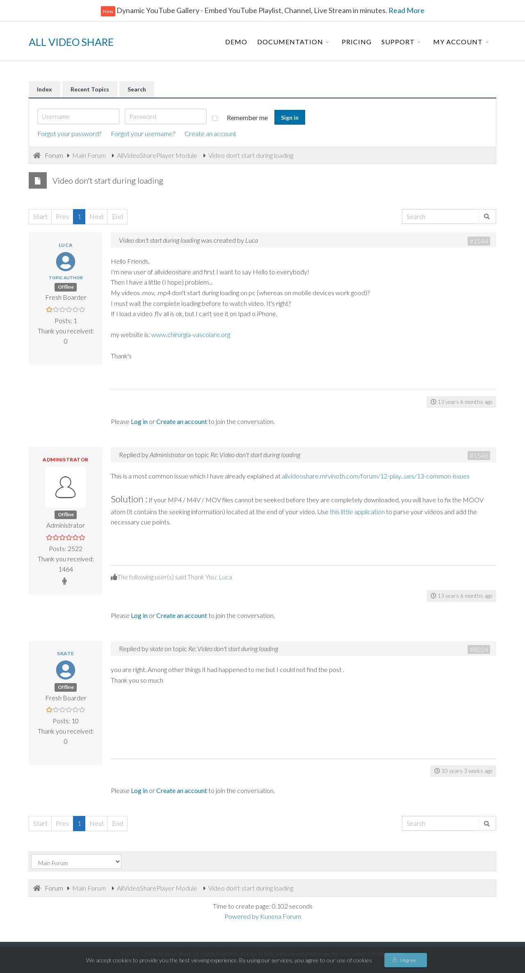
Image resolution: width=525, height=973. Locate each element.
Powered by (241, 916)
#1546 (479, 455)
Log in (139, 421)
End (117, 216)
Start (40, 216)
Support (398, 42)
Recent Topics (90, 89)
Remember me (240, 117)
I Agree (408, 960)
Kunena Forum (280, 916)
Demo (236, 42)
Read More (406, 10)
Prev (62, 216)
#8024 (479, 649)
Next (96, 216)
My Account (458, 42)
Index (44, 89)
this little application (357, 511)
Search (137, 89)
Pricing (357, 42)
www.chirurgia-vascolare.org (190, 334)
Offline (66, 287)
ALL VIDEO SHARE (71, 42)
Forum (54, 155)
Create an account (210, 133)
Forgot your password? (69, 133)
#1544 (479, 241)
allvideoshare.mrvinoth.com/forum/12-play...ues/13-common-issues (376, 476)
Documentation (290, 42)
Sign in (290, 117)
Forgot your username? (143, 133)
